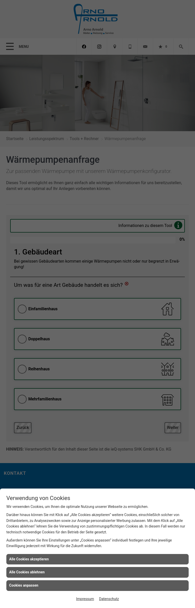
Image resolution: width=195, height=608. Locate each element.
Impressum (85, 599)
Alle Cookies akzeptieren (29, 559)
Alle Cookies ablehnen (27, 572)
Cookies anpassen (23, 585)
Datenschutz (109, 599)
